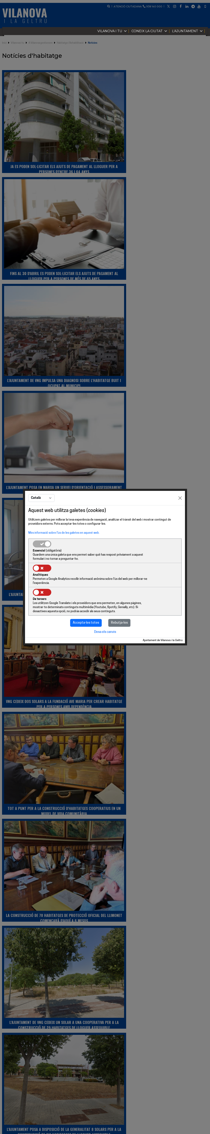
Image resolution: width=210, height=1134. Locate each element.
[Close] (180, 510)
